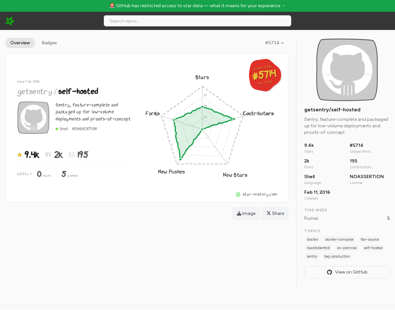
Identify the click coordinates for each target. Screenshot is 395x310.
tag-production (337, 256)
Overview (20, 43)
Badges (49, 43)
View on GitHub (347, 272)
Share (275, 213)
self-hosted (373, 248)
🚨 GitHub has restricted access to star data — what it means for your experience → (197, 5)
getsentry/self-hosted (332, 109)
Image (246, 213)
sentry (312, 256)
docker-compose (339, 239)
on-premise (347, 248)
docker (312, 239)
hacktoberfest (318, 248)
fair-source (370, 239)
